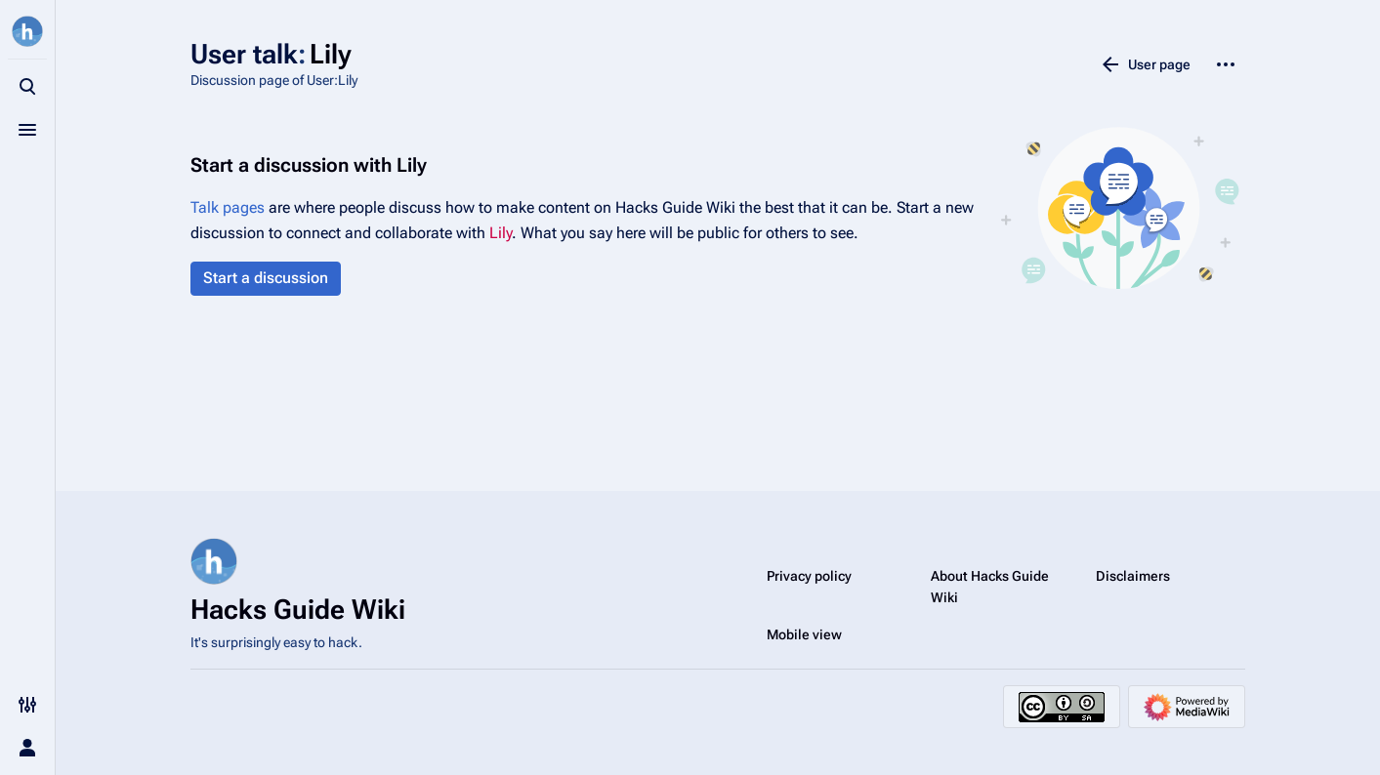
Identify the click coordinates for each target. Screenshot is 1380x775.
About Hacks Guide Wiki (990, 586)
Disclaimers (1133, 576)
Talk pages (227, 207)
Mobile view (804, 634)
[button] (265, 279)
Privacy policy (809, 576)
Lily (500, 233)
